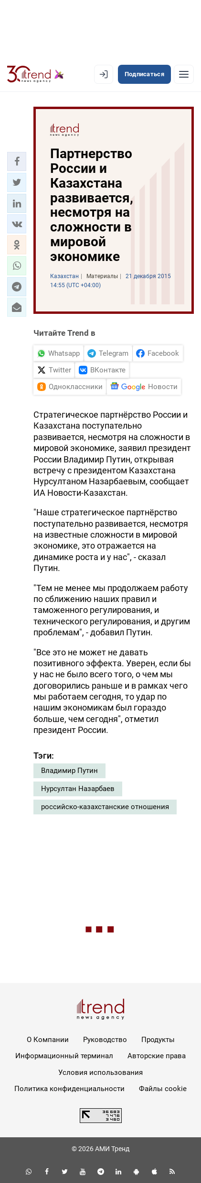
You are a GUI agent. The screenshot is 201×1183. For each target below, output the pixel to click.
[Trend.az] (35, 74)
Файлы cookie (163, 1088)
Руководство (105, 1039)
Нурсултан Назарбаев (78, 788)
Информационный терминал (64, 1056)
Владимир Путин (69, 770)
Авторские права (156, 1056)
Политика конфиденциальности (69, 1088)
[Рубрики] (184, 74)
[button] (16, 161)
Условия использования (100, 1072)
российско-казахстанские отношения (105, 806)
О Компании (48, 1039)
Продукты (158, 1039)
